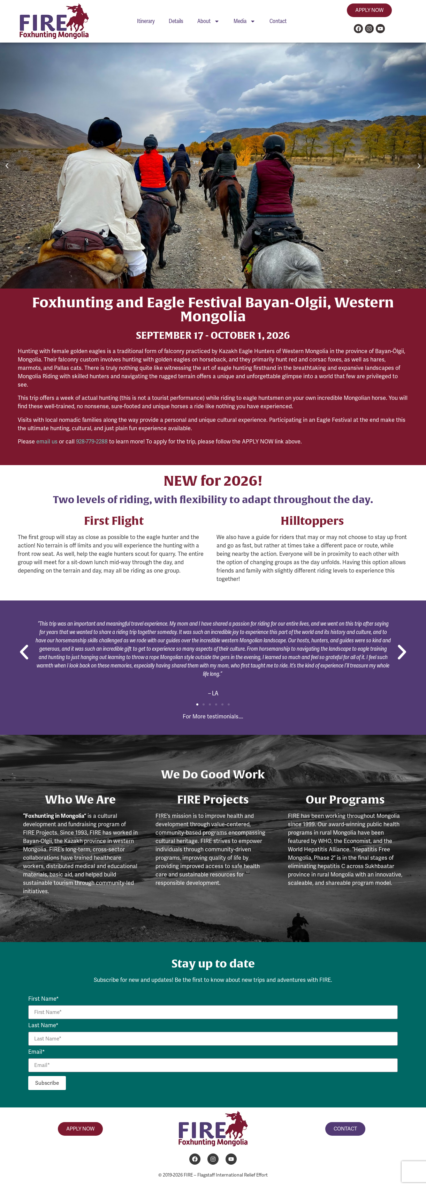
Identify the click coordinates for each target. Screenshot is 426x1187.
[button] (6, 165)
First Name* (43, 999)
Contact (278, 21)
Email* (36, 1052)
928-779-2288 (92, 441)
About (208, 21)
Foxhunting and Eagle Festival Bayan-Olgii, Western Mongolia (213, 309)
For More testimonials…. (213, 716)
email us (47, 441)
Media (245, 21)
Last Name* (43, 1026)
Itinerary (146, 21)
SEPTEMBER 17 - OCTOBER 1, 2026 (213, 335)
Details (176, 21)
